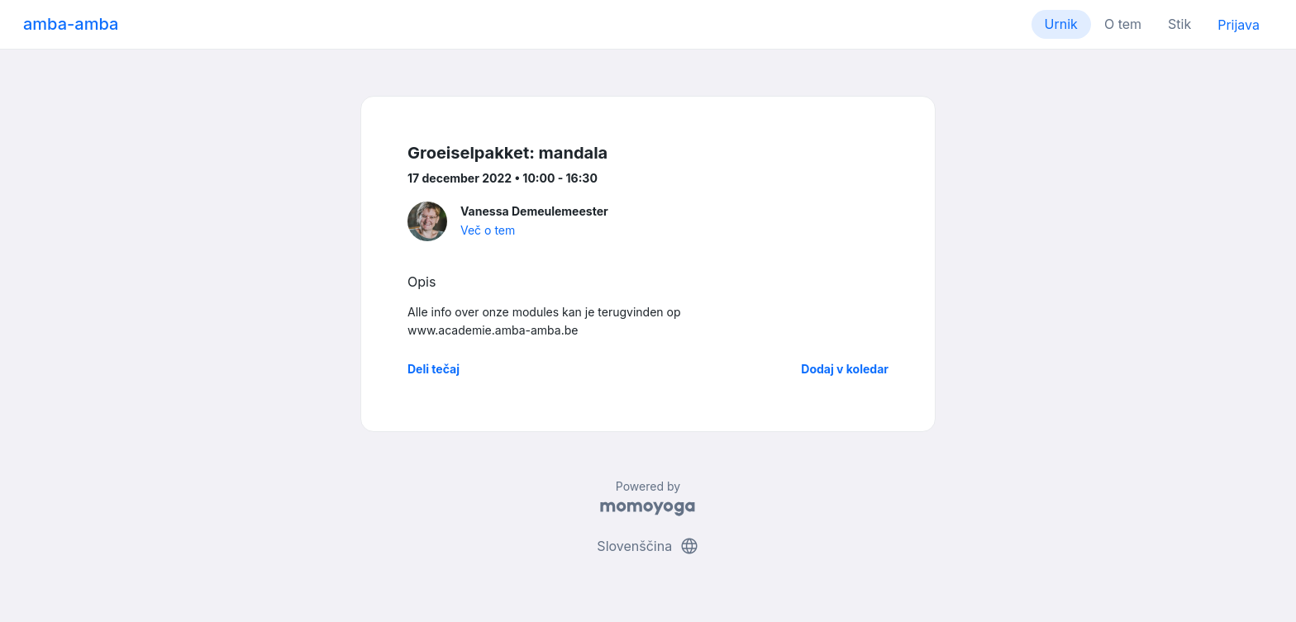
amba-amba (70, 24)
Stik (1179, 24)
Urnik (1061, 24)
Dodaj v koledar (845, 369)
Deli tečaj (433, 369)
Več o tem (487, 230)
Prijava (1238, 25)
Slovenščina (647, 546)
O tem (1122, 24)
